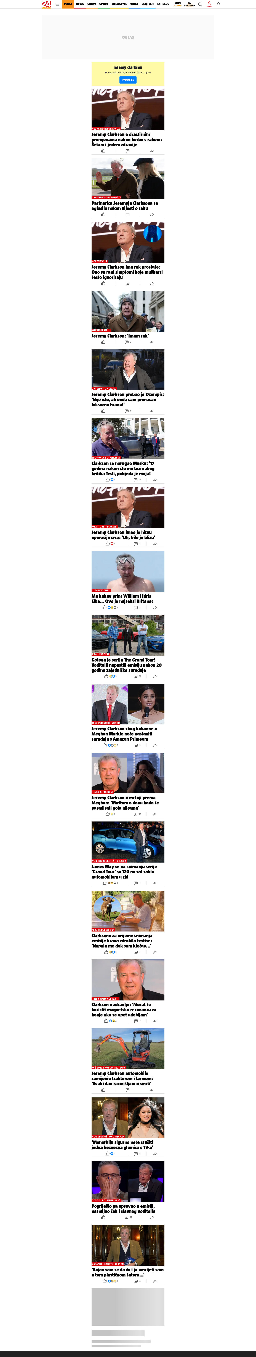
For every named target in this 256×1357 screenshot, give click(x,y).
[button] (200, 4)
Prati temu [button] (128, 79)
